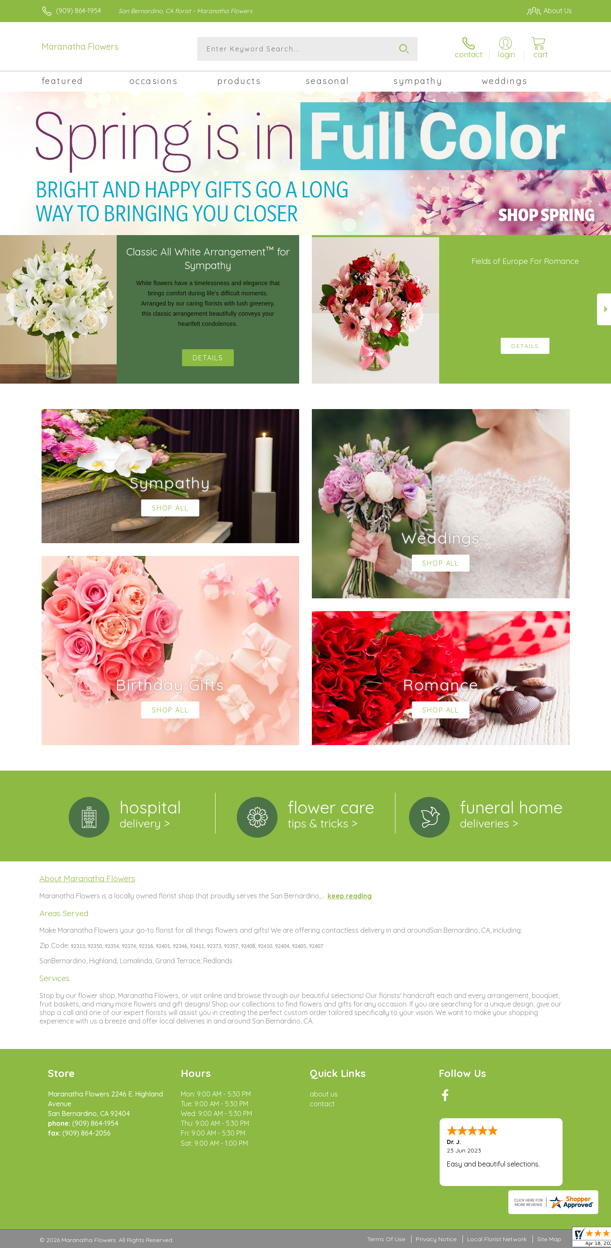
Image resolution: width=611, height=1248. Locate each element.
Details (208, 357)
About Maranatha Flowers (87, 878)
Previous (7, 309)
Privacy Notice (436, 1239)
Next (604, 309)
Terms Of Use (386, 1239)
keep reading (350, 896)
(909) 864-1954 (78, 10)
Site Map (549, 1239)
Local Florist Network (497, 1239)
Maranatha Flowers (80, 46)
